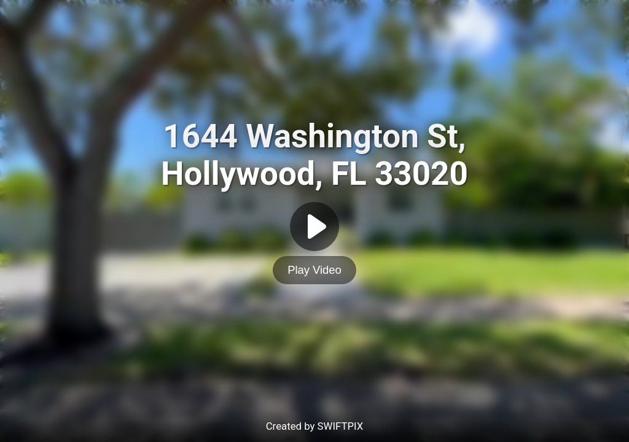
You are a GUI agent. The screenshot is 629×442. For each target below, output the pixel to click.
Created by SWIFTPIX (315, 426)
